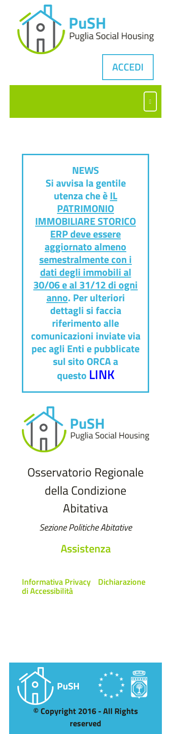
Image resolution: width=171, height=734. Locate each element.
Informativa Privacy (56, 582)
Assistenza (86, 548)
